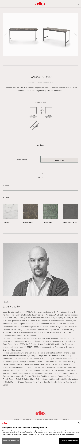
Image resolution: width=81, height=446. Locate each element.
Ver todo (40, 145)
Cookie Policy (43, 434)
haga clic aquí (6, 434)
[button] (75, 34)
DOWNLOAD (59, 160)
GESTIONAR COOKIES (11, 441)
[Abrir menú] (3, 4)
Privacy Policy (33, 434)
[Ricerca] (78, 4)
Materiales (22, 159)
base (39, 178)
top (39, 173)
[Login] (73, 4)
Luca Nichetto (43, 82)
